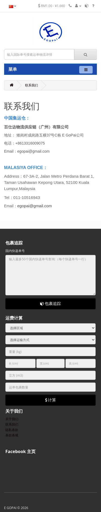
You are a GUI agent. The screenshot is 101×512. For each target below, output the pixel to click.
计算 (50, 399)
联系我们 (31, 85)
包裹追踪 (50, 303)
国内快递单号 (15, 250)
